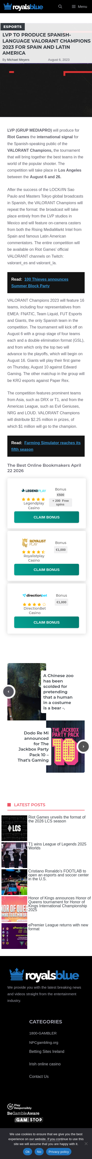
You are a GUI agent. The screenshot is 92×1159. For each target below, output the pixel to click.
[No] (85, 1143)
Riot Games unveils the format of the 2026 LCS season (43, 828)
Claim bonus (47, 517)
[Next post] (84, 747)
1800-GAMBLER (43, 1033)
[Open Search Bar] (60, 6)
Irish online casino (45, 1064)
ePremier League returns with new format (44, 936)
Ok (28, 1152)
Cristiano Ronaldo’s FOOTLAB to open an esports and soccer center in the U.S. (45, 882)
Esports (12, 27)
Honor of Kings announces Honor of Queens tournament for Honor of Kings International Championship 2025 (46, 909)
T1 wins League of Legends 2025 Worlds (44, 855)
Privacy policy (59, 1152)
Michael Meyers (18, 60)
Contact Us (39, 1076)
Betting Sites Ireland (46, 1051)
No (39, 1152)
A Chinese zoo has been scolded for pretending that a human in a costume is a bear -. (58, 692)
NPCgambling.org (43, 1042)
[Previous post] (8, 692)
